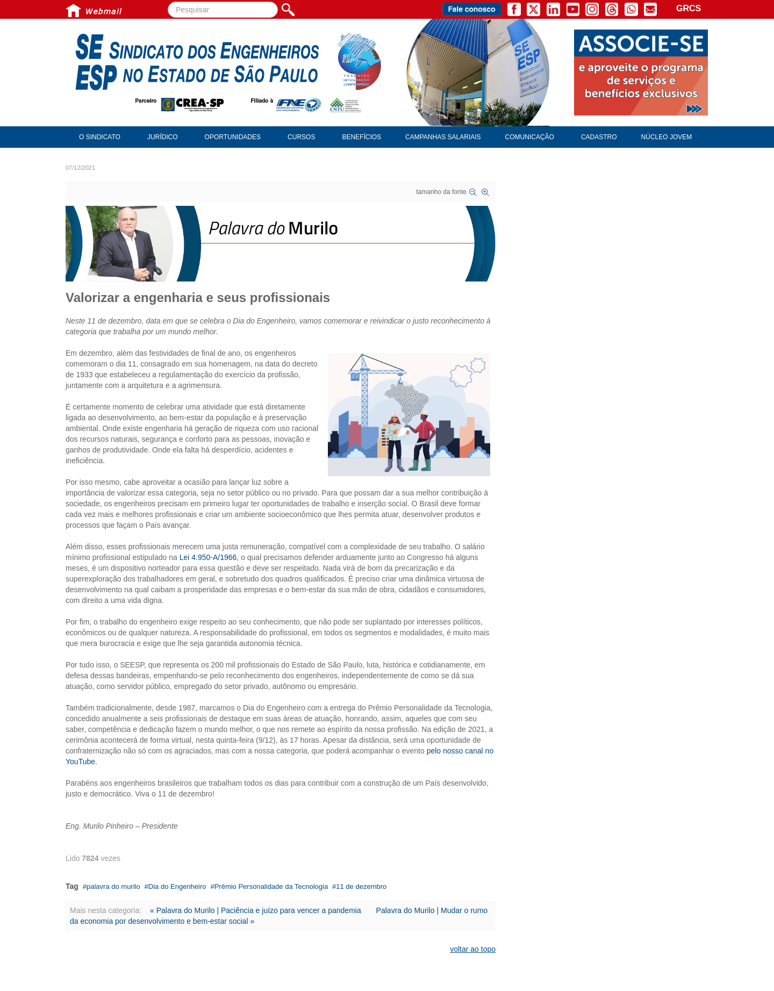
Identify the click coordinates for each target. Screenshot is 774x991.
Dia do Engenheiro (177, 886)
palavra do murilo (113, 886)
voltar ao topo (473, 949)
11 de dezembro (361, 886)
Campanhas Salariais (443, 137)
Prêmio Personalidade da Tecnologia (271, 886)
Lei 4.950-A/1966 (208, 557)
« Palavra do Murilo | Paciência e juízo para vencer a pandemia (255, 910)
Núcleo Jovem (666, 137)
